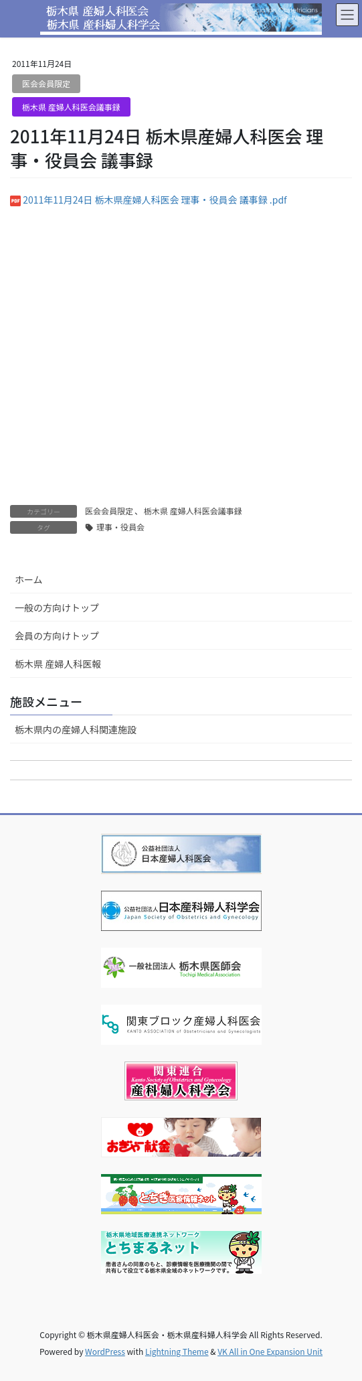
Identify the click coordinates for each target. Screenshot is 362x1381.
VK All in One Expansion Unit (270, 1351)
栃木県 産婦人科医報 (58, 663)
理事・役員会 (120, 526)
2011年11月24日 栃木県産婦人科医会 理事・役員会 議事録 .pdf (155, 199)
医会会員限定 (46, 83)
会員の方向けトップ (57, 635)
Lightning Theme (177, 1351)
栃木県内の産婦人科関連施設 (76, 729)
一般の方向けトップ (57, 607)
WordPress (105, 1351)
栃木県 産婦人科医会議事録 (71, 107)
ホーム (29, 579)
